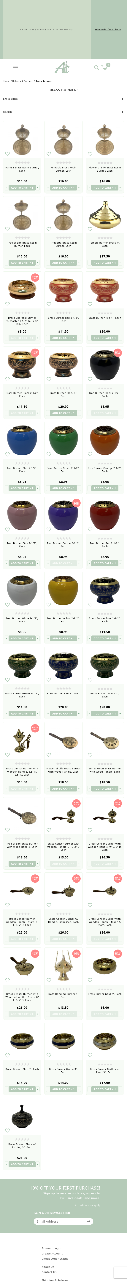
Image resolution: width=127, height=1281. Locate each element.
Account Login (51, 1248)
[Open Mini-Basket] (106, 68)
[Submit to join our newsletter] (89, 1221)
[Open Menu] (15, 67)
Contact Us (49, 1272)
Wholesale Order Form (108, 29)
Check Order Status (55, 1258)
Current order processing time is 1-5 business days (47, 29)
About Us (48, 1267)
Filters (63, 112)
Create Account (52, 1253)
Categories (63, 99)
